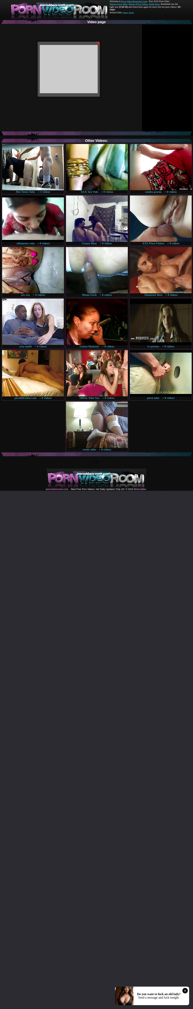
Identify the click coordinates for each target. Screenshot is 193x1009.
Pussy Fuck (128, 12)
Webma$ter (140, 489)
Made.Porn (154, 4)
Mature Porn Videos (138, 4)
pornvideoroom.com (57, 489)
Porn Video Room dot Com (134, 1)
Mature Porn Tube (118, 4)
